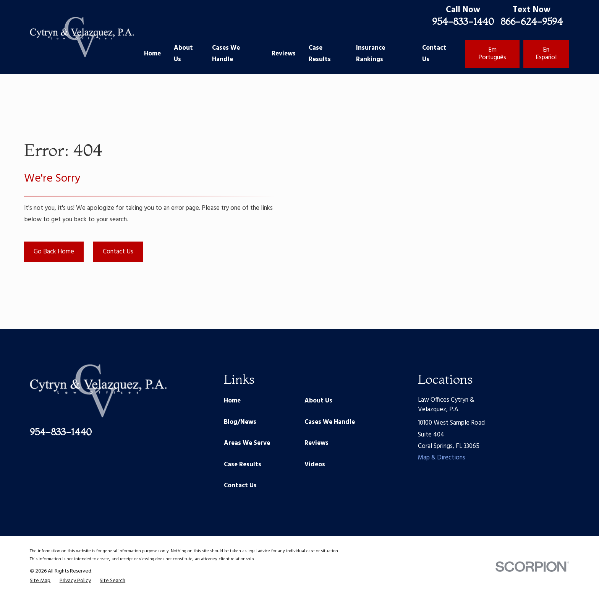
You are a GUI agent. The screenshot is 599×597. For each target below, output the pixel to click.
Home (232, 401)
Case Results (242, 464)
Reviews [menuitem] (284, 54)
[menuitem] (40, 581)
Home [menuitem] (152, 54)
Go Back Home (54, 252)
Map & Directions (441, 458)
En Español (546, 54)
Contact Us (118, 252)
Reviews (316, 443)
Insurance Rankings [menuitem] (370, 54)
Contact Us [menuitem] (434, 54)
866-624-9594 (531, 21)
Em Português (492, 54)
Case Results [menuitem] (320, 54)
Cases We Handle (329, 422)
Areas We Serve (247, 443)
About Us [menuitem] (183, 54)
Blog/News (240, 422)
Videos (314, 464)
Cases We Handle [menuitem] (226, 54)
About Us (318, 401)
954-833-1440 (463, 21)
